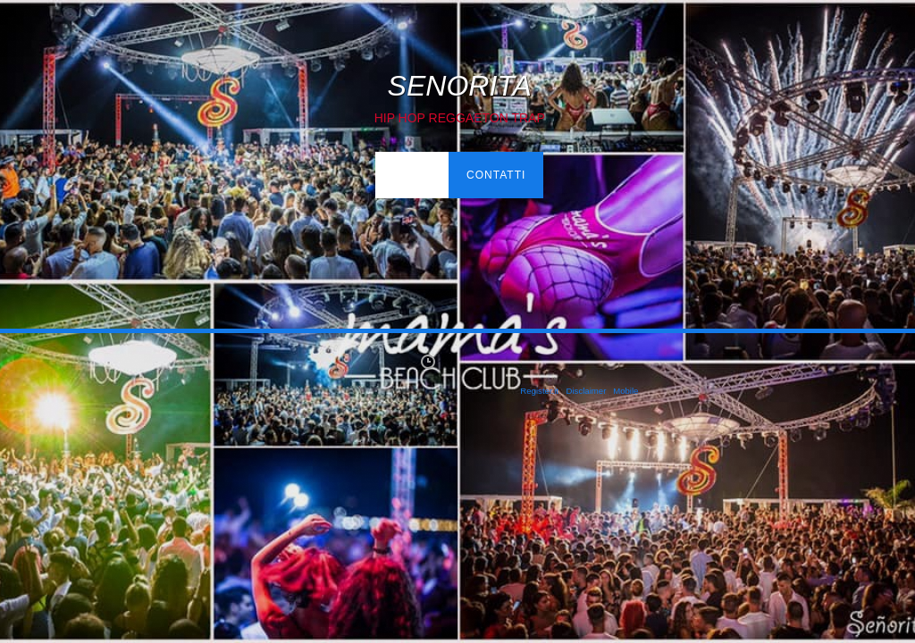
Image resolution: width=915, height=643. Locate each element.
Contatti (495, 175)
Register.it (539, 391)
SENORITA (460, 85)
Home (411, 175)
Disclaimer (587, 391)
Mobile (625, 391)
